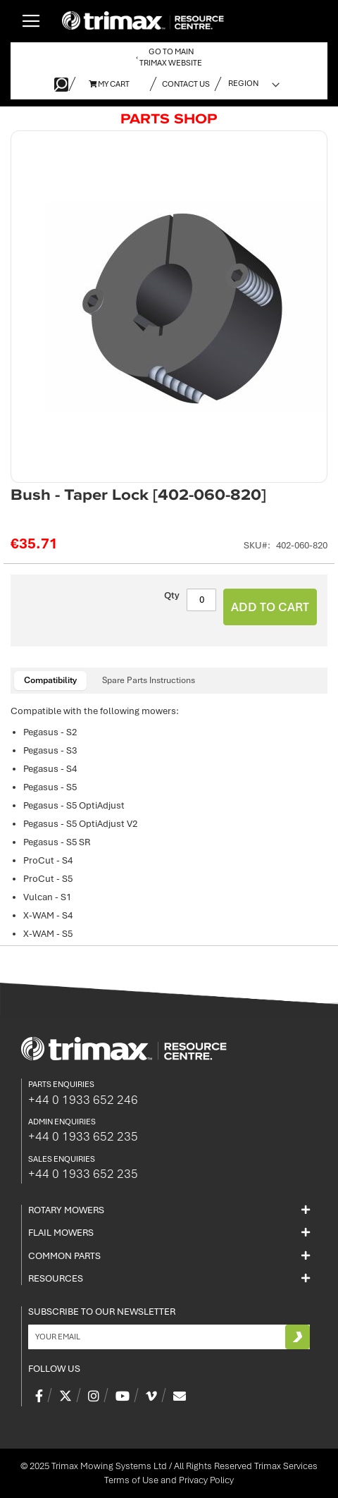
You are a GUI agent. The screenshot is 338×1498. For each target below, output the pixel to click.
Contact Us (186, 84)
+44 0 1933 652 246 (83, 1099)
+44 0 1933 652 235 (83, 1136)
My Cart (109, 84)
